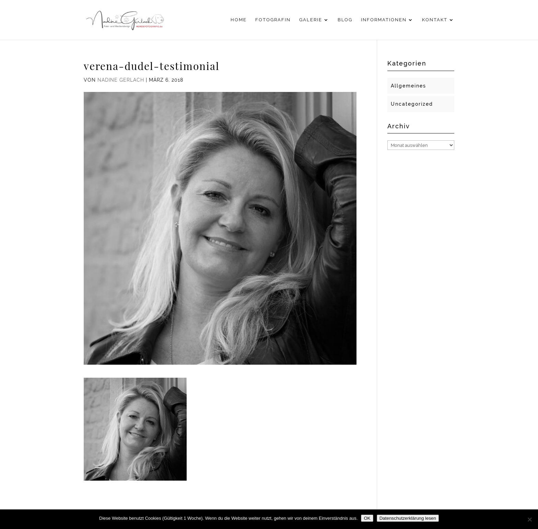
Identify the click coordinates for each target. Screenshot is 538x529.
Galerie (310, 19)
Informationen (384, 19)
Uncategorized (412, 104)
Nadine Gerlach (120, 80)
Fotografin (273, 19)
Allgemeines (408, 86)
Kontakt (434, 19)
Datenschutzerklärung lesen (407, 518)
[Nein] (529, 519)
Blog (345, 19)
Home (239, 19)
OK (367, 518)
